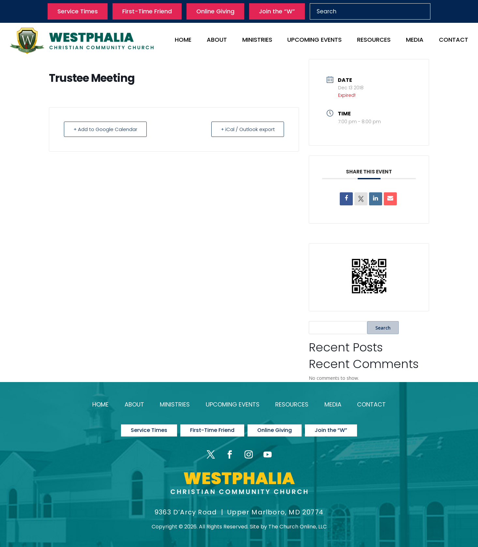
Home (183, 40)
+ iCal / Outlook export (247, 129)
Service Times (77, 11)
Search (383, 328)
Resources (374, 40)
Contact (453, 40)
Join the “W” (277, 11)
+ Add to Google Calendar (105, 129)
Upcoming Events (314, 40)
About (217, 40)
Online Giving (215, 11)
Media (415, 40)
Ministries (257, 40)
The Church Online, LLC (297, 526)
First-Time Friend (147, 11)
